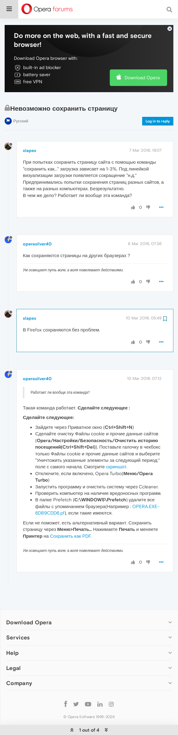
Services (18, 618)
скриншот (116, 447)
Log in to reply (158, 102)
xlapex (29, 131)
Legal (13, 649)
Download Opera (142, 58)
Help (12, 634)
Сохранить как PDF (70, 517)
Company (19, 664)
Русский (20, 102)
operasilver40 (37, 225)
